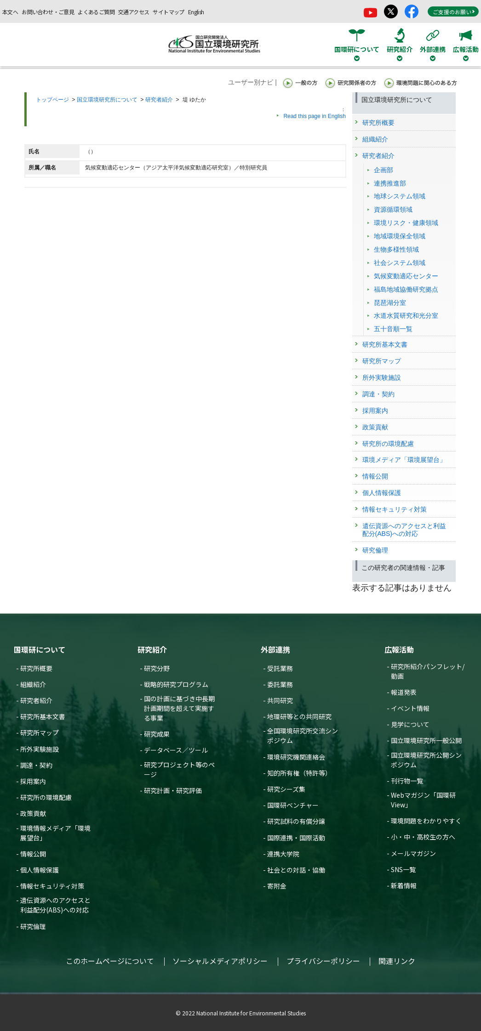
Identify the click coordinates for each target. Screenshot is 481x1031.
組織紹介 (33, 684)
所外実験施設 (39, 749)
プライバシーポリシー (323, 960)
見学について (410, 724)
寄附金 (276, 885)
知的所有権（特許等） (299, 772)
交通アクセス (133, 12)
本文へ (10, 12)
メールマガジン (413, 853)
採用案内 (33, 781)
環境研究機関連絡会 (296, 756)
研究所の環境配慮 (46, 797)
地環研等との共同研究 (299, 716)
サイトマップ (168, 12)
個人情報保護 (39, 869)
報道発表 (404, 692)
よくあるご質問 (96, 12)
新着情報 (404, 885)
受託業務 (280, 668)
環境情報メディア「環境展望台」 (55, 832)
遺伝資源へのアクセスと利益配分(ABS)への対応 (55, 905)
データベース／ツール (176, 750)
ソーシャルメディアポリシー (220, 960)
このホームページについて (110, 960)
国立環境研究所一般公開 (426, 740)
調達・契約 (36, 765)
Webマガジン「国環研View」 (423, 799)
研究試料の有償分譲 (296, 821)
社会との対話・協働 (296, 869)
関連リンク (396, 960)
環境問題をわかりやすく (426, 820)
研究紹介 (152, 649)
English (196, 12)
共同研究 (280, 700)
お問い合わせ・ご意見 (48, 12)
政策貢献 (33, 813)
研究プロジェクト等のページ (179, 769)
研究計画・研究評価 (173, 790)
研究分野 (157, 668)
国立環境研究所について (107, 99)
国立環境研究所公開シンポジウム (426, 759)
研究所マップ (39, 732)
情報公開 (33, 853)
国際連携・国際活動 (296, 837)
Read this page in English (314, 116)
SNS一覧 (403, 869)
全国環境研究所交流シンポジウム (302, 735)
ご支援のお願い (454, 12)
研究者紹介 (159, 99)
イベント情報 (410, 708)
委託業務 (280, 684)
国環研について (39, 649)
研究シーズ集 (286, 789)
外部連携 (275, 649)
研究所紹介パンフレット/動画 (427, 671)
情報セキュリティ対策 (52, 885)
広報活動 (399, 649)
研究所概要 (36, 668)
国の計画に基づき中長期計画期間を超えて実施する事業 (179, 708)
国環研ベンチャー (293, 805)
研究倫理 (33, 926)
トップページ (52, 99)
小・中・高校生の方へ (423, 836)
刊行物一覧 (407, 780)
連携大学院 (283, 853)
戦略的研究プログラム (176, 684)
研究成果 (157, 733)
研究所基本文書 (42, 716)
